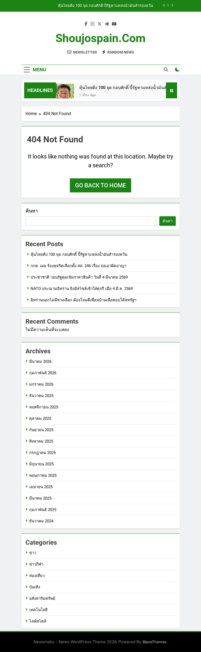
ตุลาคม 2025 (40, 418)
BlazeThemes (154, 642)
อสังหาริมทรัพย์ (42, 598)
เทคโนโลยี (38, 609)
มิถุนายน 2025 (41, 464)
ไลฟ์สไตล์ (37, 621)
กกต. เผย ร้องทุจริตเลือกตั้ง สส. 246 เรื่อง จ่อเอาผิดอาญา (78, 265)
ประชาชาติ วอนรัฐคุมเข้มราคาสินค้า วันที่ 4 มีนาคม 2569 (79, 277)
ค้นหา (31, 211)
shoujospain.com (100, 38)
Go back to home (100, 185)
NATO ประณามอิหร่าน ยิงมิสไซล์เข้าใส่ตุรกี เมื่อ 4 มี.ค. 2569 (82, 288)
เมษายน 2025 (41, 486)
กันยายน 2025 (41, 430)
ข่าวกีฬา (36, 564)
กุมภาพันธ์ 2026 (42, 373)
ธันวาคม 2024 (41, 521)
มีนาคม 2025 (40, 498)
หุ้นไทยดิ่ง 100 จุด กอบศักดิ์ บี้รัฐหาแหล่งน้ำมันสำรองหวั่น (105, 6)
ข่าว (32, 552)
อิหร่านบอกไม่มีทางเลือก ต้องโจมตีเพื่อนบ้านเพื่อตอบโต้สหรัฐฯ (83, 300)
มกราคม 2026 (41, 384)
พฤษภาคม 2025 (43, 475)
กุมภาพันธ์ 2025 (42, 509)
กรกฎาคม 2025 (42, 452)
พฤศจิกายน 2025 (43, 407)
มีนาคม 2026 (40, 361)
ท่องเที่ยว (37, 575)
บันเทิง (34, 587)
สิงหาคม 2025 (41, 441)
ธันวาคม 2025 (41, 395)
